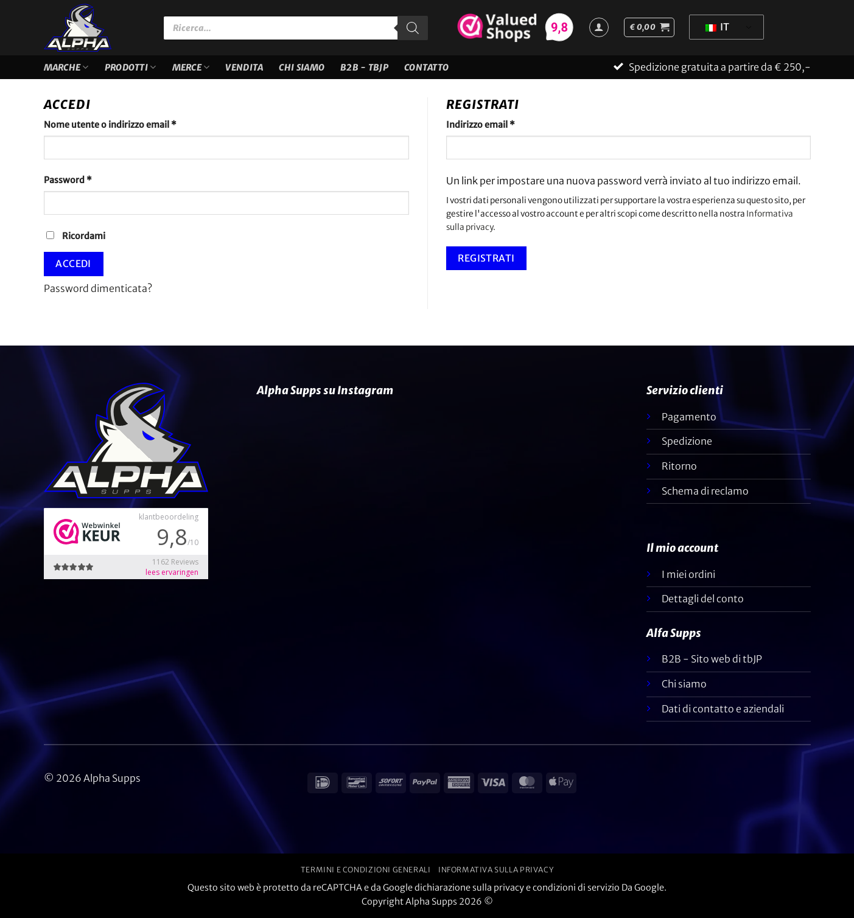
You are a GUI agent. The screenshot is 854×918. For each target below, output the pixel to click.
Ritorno (679, 466)
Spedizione (687, 441)
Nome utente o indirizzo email (129, 124)
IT (717, 27)
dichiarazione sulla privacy (469, 887)
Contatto (426, 67)
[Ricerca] (412, 28)
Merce (191, 67)
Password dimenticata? (98, 288)
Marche (66, 67)
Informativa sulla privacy (495, 869)
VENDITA (244, 67)
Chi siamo (301, 67)
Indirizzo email (499, 124)
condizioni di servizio (576, 887)
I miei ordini (688, 574)
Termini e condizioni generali (366, 869)
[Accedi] (599, 27)
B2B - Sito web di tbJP (712, 659)
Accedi (73, 263)
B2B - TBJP (364, 67)
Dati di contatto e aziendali (723, 709)
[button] (649, 27)
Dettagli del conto (703, 599)
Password (87, 179)
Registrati (486, 258)
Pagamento (689, 417)
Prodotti (130, 67)
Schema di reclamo (705, 491)
